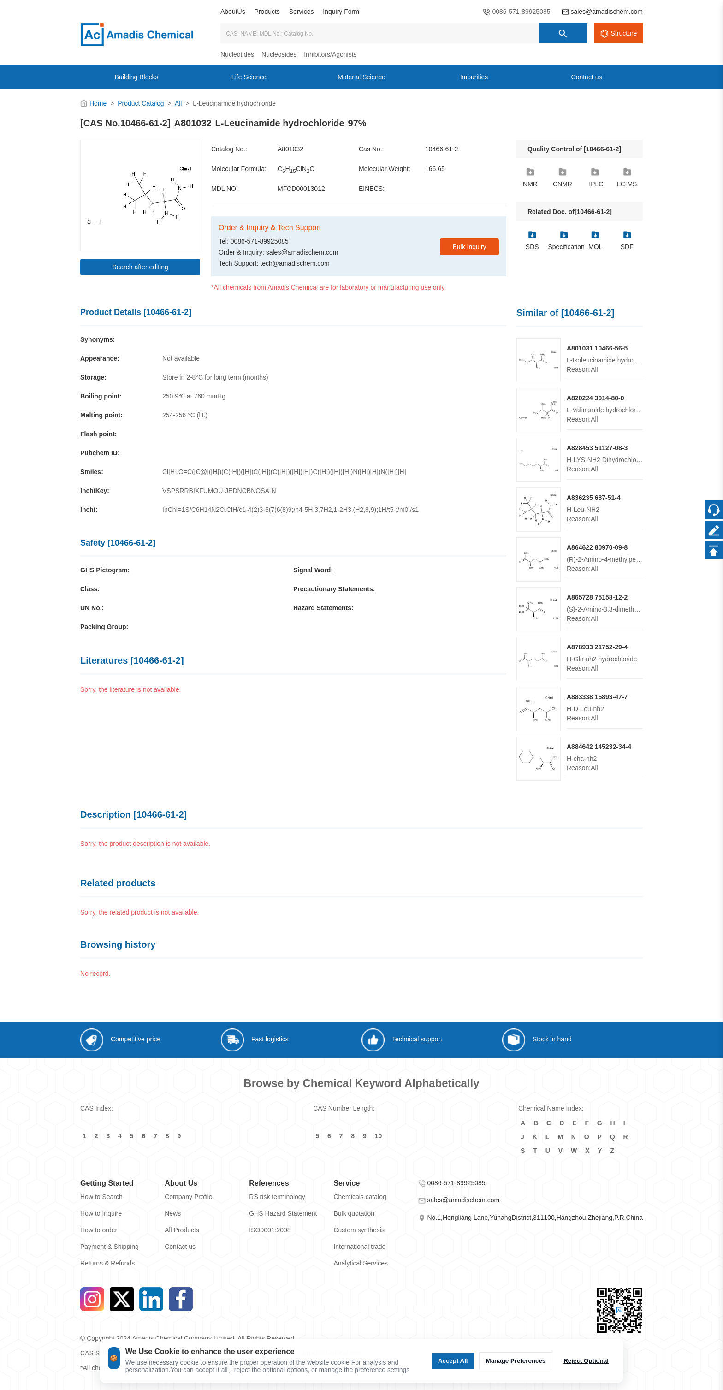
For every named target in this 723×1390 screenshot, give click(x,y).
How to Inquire (101, 1213)
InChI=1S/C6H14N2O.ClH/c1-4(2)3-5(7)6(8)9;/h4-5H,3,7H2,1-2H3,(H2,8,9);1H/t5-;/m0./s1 (290, 509)
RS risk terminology (277, 1196)
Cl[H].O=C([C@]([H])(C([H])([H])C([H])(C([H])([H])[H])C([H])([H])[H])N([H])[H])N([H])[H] (284, 471)
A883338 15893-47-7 (597, 697)
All (178, 103)
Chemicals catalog (359, 1196)
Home (98, 103)
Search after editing (140, 267)
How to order (98, 1230)
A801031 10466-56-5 (597, 348)
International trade (359, 1246)
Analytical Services (360, 1263)
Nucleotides (237, 54)
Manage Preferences (516, 1360)
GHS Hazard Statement (283, 1213)
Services (301, 11)
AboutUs (232, 11)
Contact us (180, 1246)
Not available (181, 358)
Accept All (453, 1360)
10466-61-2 (441, 149)
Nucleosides (278, 54)
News (173, 1213)
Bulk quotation (353, 1213)
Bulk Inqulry (469, 246)
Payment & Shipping (109, 1246)
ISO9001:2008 (269, 1230)
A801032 (290, 149)
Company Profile (189, 1196)
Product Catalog (141, 103)
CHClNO (296, 169)
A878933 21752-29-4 (597, 647)
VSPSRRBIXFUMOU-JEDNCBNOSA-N (219, 490)
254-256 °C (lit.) (184, 415)
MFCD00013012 (301, 188)
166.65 (435, 168)
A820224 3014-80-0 (595, 398)
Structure (624, 33)
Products (267, 11)
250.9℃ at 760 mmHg (193, 396)
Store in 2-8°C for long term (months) (215, 377)
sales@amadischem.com (606, 11)
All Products (182, 1230)
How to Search (101, 1196)
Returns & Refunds (107, 1263)
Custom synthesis (358, 1230)
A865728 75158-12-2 (597, 597)
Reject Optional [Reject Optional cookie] (586, 1360)
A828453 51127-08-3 (597, 447)
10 (378, 1136)
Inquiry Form (341, 11)
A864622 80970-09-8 (597, 547)
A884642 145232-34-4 (599, 746)
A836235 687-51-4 (594, 497)
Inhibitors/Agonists (330, 54)
